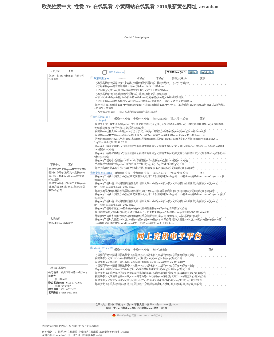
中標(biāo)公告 (141, 118)
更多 (70, 71)
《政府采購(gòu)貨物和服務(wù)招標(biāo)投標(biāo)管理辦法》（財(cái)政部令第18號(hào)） (145, 100)
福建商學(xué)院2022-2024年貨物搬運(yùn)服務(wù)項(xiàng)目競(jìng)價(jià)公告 (138, 258)
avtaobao (60, 335)
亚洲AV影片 (48, 335)
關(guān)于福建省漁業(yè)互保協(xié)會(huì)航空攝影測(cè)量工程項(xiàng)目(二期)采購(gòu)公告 (147, 215)
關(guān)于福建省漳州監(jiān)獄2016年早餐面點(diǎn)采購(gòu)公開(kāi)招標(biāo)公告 (141, 160)
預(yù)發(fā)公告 (179, 118)
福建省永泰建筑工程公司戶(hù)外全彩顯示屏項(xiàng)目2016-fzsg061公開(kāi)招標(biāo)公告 (145, 167)
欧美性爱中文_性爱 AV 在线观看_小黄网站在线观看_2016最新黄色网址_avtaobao (130, 6)
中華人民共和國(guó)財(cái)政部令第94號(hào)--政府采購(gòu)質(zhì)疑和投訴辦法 (139, 97)
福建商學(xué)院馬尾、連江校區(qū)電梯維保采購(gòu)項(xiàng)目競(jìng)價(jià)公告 (140, 261)
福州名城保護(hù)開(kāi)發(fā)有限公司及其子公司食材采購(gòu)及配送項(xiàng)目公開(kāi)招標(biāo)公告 (152, 212)
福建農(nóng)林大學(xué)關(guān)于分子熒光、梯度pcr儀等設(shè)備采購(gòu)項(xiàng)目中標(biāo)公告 (150, 131)
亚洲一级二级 (72, 335)
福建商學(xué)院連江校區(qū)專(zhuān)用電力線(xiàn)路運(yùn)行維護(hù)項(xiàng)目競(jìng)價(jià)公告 (150, 272)
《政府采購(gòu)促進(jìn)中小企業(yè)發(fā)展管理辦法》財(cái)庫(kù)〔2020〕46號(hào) (142, 82)
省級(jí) (141, 78)
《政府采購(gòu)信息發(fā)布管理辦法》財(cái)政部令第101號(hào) (131, 93)
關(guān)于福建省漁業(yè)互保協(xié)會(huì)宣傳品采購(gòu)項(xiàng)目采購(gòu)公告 (141, 208)
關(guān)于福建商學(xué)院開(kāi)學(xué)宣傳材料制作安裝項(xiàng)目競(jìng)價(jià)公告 (142, 269)
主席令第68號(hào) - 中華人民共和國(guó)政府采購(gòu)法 (126, 111)
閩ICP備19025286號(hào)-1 (164, 304)
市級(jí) (160, 78)
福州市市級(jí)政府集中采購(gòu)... (68, 172)
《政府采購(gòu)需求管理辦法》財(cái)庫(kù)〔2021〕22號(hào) (129, 86)
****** (122, 78)
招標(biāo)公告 (122, 118)
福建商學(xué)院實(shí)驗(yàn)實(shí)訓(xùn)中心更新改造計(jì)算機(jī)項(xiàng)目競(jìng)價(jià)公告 (148, 280)
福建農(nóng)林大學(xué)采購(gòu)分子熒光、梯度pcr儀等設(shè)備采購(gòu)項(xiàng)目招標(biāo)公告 (150, 134)
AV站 (99, 335)
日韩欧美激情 (88, 335)
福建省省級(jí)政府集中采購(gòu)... (68, 183)
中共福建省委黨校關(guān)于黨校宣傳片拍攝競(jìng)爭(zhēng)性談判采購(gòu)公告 (139, 164)
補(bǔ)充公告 (160, 118)
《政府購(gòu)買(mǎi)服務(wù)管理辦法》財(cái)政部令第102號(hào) (132, 90)
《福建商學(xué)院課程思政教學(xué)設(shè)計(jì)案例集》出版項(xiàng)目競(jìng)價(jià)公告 (144, 254)
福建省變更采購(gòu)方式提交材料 (68, 169)
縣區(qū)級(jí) (179, 78)
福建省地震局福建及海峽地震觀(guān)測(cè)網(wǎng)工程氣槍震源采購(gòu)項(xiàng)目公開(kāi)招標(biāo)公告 (155, 190)
